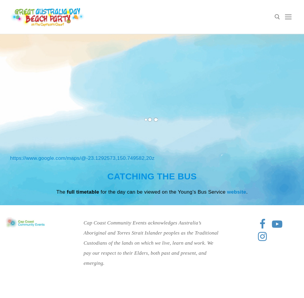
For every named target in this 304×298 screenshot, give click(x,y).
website (236, 192)
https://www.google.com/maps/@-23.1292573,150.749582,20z (82, 158)
